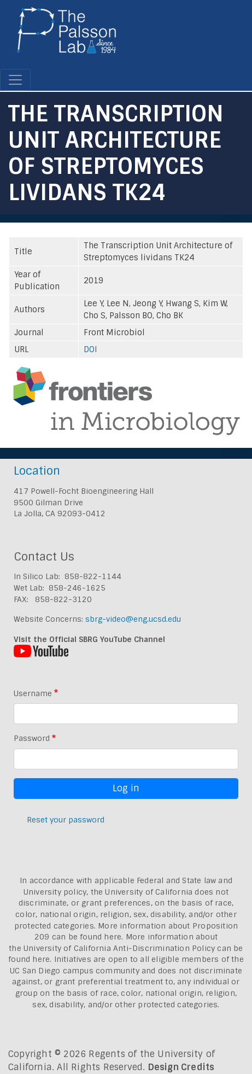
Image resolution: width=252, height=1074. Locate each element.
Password (32, 738)
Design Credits (181, 1067)
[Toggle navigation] (15, 80)
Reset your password (65, 820)
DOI (90, 349)
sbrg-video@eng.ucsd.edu (133, 619)
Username (33, 693)
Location (37, 470)
